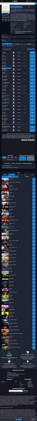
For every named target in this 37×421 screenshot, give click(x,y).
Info (16, 6)
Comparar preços (30, 124)
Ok (16, 419)
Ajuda (33, 419)
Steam (25, 27)
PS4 (18, 44)
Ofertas (4, 45)
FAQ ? (8, 376)
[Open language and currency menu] (29, 1)
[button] (35, 1)
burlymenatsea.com (27, 24)
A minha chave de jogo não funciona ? (13, 374)
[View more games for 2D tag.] (23, 33)
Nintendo (21, 386)
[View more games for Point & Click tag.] (24, 31)
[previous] (3, 13)
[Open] (1, 1)
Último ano (8, 157)
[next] (9, 13)
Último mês (16, 157)
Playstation (22, 384)
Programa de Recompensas (30, 382)
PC (20, 381)
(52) (27, 163)
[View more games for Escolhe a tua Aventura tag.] (19, 33)
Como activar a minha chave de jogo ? (13, 375)
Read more (19, 419)
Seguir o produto (10, 159)
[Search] (36, 3)
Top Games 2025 (30, 385)
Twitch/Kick (3, 381)
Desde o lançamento (4, 157)
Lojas (2, 382)
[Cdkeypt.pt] (15, 1)
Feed (29, 6)
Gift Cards (29, 383)
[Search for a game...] (18, 3)
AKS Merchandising (31, 386)
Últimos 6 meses (12, 157)
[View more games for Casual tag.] (20, 31)
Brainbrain (25, 25)
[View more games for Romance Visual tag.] (28, 31)
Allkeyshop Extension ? (10, 377)
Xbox (21, 382)
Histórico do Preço (10, 45)
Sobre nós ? (9, 372)
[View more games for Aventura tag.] (17, 31)
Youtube (15, 381)
